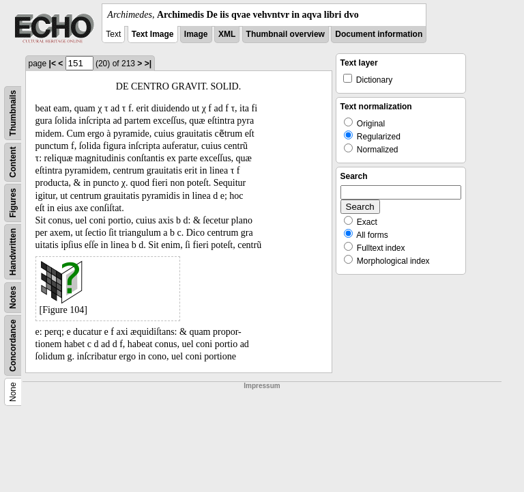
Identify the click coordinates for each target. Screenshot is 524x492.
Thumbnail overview (285, 34)
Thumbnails (13, 113)
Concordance (13, 345)
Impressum (262, 386)
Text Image (153, 34)
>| (148, 63)
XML (226, 34)
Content (13, 162)
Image (196, 34)
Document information (378, 34)
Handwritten (13, 251)
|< (52, 63)
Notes (13, 297)
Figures (13, 202)
